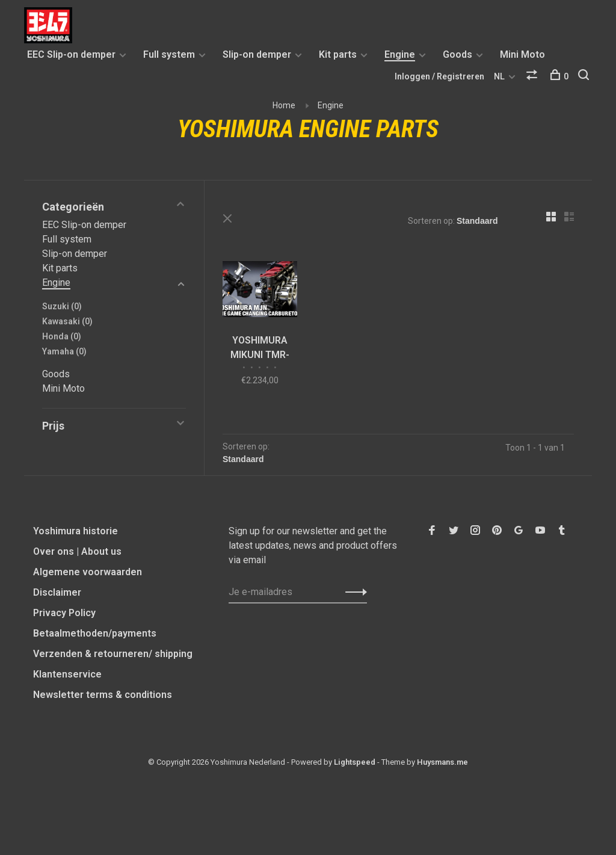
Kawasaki (67, 321)
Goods (457, 54)
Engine (399, 54)
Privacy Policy (64, 613)
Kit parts (338, 54)
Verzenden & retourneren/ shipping (112, 653)
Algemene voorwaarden (87, 572)
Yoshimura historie (75, 531)
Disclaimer (57, 592)
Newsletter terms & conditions (102, 694)
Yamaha (64, 351)
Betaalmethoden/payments (94, 633)
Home (284, 105)
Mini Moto (522, 54)
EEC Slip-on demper (71, 54)
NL (499, 76)
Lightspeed (354, 762)
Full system (169, 54)
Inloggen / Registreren (439, 76)
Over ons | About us (77, 551)
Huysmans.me (442, 762)
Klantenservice (67, 674)
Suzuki (62, 306)
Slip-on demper (257, 54)
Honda (61, 336)
